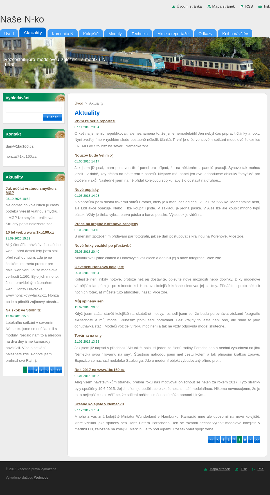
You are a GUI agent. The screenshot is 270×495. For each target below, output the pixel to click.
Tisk (266, 6)
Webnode (41, 478)
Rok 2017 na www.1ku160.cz (100, 370)
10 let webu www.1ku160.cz (30, 232)
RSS (249, 6)
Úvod (79, 103)
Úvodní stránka (189, 6)
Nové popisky (87, 189)
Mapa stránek (223, 6)
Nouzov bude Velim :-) (94, 155)
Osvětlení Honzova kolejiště (99, 267)
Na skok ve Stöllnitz (23, 310)
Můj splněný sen (89, 301)
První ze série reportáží (95, 121)
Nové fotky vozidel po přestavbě (103, 245)
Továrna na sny (88, 335)
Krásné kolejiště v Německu (99, 404)
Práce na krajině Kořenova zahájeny (106, 224)
